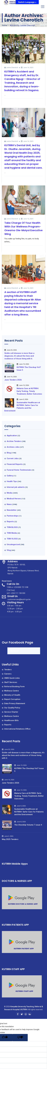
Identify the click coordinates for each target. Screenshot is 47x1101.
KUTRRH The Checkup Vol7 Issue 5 (29, 368)
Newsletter (11, 510)
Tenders (8, 669)
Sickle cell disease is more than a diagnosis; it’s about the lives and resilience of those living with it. (19, 356)
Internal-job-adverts (16, 487)
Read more (7, 580)
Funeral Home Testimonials (19, 470)
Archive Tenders (14, 441)
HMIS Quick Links (12, 678)
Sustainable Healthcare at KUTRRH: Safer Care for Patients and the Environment (22, 406)
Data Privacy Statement (14, 703)
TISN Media (12, 533)
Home (4, 25)
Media (9, 493)
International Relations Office (17, 729)
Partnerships (12, 516)
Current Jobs (12, 458)
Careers (7, 674)
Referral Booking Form (14, 686)
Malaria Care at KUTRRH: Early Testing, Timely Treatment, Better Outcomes (29, 391)
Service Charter (11, 712)
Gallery (10, 476)
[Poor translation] (20, 1037)
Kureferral (15, 651)
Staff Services (10, 682)
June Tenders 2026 (13, 380)
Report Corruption (12, 699)
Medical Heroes (14, 498)
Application (12, 435)
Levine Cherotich (12, 67)
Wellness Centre (11, 691)
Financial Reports (14, 464)
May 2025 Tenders (10, 839)
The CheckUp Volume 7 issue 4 (28, 825)
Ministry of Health (12, 695)
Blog (9, 453)
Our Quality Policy (12, 708)
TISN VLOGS (12, 539)
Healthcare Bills (11, 720)
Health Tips (12, 481)
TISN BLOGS (12, 527)
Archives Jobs (13, 447)
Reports (10, 521)
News (9, 504)
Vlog (9, 550)
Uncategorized (13, 544)
